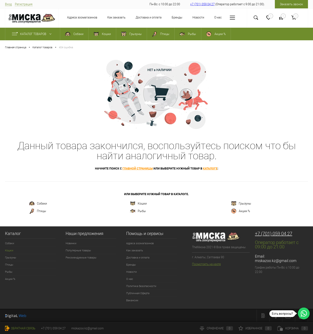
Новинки (71, 243)
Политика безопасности (141, 286)
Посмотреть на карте (206, 264)
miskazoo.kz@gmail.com (275, 260)
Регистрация (23, 4)
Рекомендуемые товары (81, 257)
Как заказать (116, 17)
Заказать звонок (291, 4)
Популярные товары (78, 250)
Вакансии (132, 300)
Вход (8, 4)
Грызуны (241, 203)
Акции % (240, 211)
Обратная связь (20, 328)
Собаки (38, 203)
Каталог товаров (32, 34)
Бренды (177, 17)
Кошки (138, 203)
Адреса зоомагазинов (82, 17)
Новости (198, 17)
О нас (218, 17)
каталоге (210, 168)
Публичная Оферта (137, 293)
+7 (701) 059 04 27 (202, 4)
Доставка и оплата (149, 17)
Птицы (37, 211)
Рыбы (138, 211)
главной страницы (137, 168)
